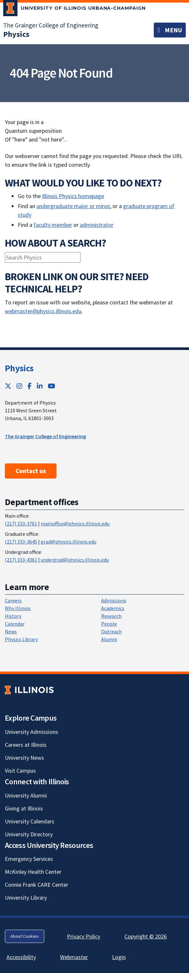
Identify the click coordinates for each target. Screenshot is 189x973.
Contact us (31, 471)
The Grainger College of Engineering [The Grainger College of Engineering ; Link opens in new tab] (45, 436)
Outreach (111, 631)
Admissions (113, 600)
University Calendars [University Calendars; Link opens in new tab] (29, 821)
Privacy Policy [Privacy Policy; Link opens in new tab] (83, 936)
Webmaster (74, 957)
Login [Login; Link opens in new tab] (119, 957)
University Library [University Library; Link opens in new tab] (26, 897)
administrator (96, 224)
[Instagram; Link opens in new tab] (19, 386)
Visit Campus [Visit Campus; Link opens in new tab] (20, 770)
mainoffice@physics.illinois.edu (75, 523)
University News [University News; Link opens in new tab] (24, 757)
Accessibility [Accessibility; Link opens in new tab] (21, 957)
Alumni (109, 639)
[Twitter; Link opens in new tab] (8, 386)
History (13, 616)
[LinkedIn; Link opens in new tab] (40, 386)
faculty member (53, 224)
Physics (19, 368)
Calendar (15, 623)
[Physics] (16, 34)
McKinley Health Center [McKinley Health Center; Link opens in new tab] (33, 871)
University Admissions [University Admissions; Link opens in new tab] (31, 731)
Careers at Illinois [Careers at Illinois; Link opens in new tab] (26, 744)
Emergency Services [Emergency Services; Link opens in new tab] (29, 858)
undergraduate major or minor (73, 206)
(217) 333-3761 (21, 523)
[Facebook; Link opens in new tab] (29, 386)
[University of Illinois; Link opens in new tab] (29, 689)
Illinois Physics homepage (73, 196)
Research (111, 616)
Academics (112, 608)
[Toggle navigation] (170, 30)
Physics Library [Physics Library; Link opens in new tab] (21, 639)
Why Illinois (18, 608)
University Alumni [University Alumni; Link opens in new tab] (26, 795)
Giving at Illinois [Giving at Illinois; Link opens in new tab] (24, 808)
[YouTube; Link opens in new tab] (51, 386)
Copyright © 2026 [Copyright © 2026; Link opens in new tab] (145, 936)
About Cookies (24, 936)
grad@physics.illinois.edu (68, 541)
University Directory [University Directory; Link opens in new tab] (29, 834)
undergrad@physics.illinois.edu (75, 559)
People (109, 623)
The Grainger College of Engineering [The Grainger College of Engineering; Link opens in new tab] (50, 25)
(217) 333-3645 (21, 541)
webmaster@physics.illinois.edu (43, 311)
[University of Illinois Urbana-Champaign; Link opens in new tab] (74, 9)
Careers (13, 600)
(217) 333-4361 (21, 559)
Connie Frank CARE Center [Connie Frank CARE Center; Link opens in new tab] (36, 884)
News (11, 631)
